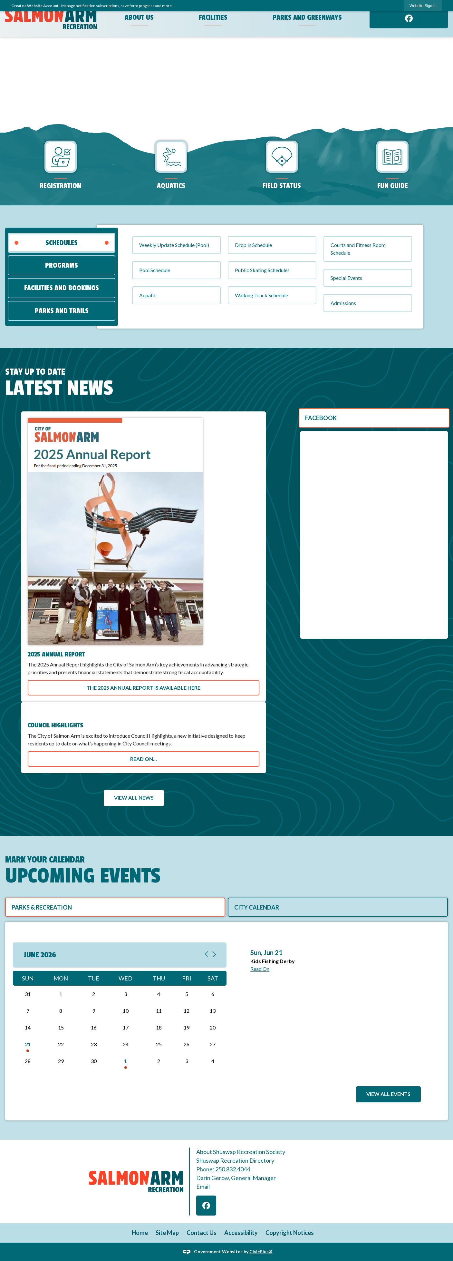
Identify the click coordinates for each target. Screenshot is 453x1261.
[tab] (61, 243)
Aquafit (147, 295)
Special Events (346, 278)
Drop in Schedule (253, 245)
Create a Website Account (35, 5)
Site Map (167, 1232)
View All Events (388, 1094)
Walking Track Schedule (261, 295)
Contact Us (202, 1232)
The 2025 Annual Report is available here (143, 688)
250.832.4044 (232, 1169)
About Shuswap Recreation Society (240, 1151)
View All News (134, 797)
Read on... (143, 759)
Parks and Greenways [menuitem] (307, 17)
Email (203, 1186)
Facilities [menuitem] (213, 17)
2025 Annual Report (56, 654)
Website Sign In (423, 6)
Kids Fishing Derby (272, 961)
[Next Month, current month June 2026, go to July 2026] (214, 955)
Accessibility (241, 1232)
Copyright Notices (289, 1232)
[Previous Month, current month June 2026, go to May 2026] (206, 955)
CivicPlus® (261, 1251)
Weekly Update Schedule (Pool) (174, 245)
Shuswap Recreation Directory (235, 1160)
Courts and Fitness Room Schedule (358, 249)
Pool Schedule (154, 270)
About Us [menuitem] (139, 17)
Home (140, 1232)
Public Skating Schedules (262, 270)
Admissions (343, 303)
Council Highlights (55, 725)
